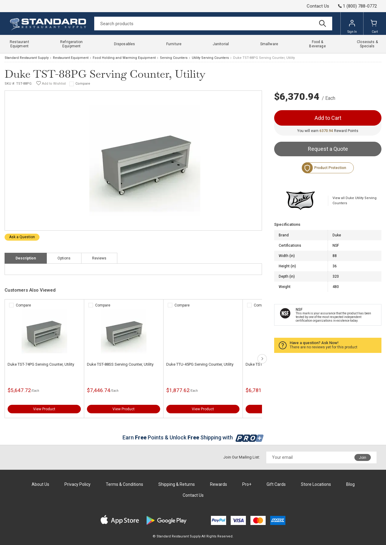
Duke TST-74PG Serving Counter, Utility (41, 364)
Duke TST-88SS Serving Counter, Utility (120, 364)
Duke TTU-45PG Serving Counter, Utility (199, 364)
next (262, 359)
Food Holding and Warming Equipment (124, 58)
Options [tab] (64, 258)
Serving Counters (174, 58)
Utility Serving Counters (210, 58)
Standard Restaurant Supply (27, 58)
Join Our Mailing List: (241, 457)
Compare (82, 84)
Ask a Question (22, 237)
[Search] (213, 23)
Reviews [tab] (99, 258)
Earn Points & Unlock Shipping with (193, 437)
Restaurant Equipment (70, 58)
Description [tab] (26, 258)
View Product (44, 409)
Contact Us (318, 6)
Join (362, 457)
